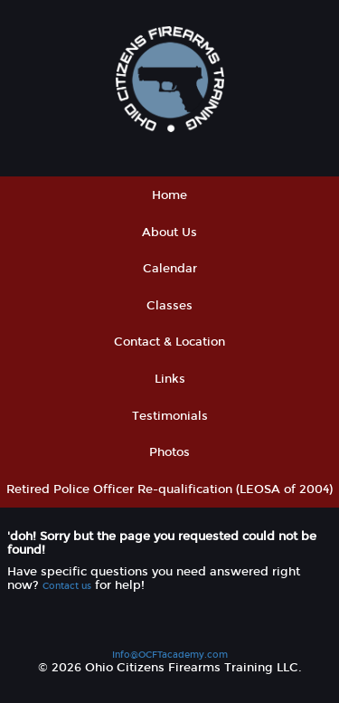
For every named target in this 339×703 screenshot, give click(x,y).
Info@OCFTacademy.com (170, 654)
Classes (169, 305)
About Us (169, 232)
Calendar (170, 268)
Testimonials (170, 416)
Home (169, 195)
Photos (169, 452)
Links (170, 378)
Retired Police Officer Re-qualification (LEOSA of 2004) (169, 489)
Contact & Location (169, 341)
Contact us (66, 586)
